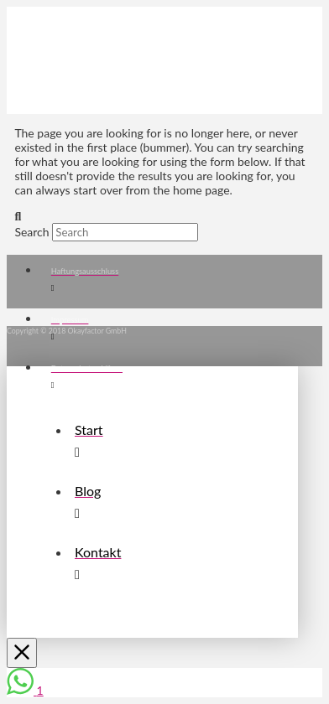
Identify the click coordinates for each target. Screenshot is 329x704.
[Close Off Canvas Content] (22, 653)
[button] (44, 27)
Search (31, 232)
